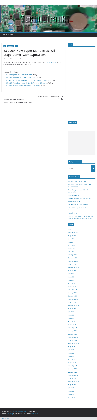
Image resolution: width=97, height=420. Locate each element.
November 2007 (73, 337)
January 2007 (72, 369)
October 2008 (72, 302)
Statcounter (4, 419)
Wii (16, 46)
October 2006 (72, 378)
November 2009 (73, 261)
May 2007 (71, 356)
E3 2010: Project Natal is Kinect (78, 205)
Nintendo (10, 46)
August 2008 (72, 309)
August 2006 (72, 385)
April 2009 (71, 283)
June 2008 (71, 315)
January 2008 (72, 331)
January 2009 (72, 293)
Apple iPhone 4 (73, 213)
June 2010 (71, 239)
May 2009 (71, 280)
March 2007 (72, 362)
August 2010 (72, 236)
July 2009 (71, 274)
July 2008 (71, 312)
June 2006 (71, 391)
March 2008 (72, 324)
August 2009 (72, 271)
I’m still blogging (73, 195)
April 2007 (71, 359)
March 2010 (72, 248)
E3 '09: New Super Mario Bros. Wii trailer (20, 77)
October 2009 (72, 264)
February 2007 (72, 366)
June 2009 (71, 277)
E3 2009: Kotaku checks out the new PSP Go (51, 97)
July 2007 (71, 350)
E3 (4, 46)
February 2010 (72, 251)
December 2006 (73, 372)
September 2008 (73, 305)
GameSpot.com (52, 62)
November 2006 (73, 375)
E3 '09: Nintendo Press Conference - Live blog (22, 86)
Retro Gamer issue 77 (75, 201)
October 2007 (72, 340)
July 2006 (71, 388)
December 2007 (73, 334)
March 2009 (72, 286)
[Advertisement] (81, 143)
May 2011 (71, 229)
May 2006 (71, 394)
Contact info (8, 35)
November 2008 (73, 299)
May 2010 (71, 242)
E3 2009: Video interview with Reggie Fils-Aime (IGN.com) (26, 83)
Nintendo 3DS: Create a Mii (77, 181)
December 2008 (73, 296)
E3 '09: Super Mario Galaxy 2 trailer (19, 75)
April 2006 (71, 397)
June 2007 (71, 353)
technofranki (17, 59)
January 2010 (72, 255)
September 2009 (73, 267)
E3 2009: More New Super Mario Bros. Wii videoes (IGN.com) (28, 80)
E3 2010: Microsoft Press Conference (80, 198)
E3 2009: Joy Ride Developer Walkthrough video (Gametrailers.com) (17, 101)
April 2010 (71, 245)
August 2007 (72, 347)
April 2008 (71, 321)
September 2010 (73, 232)
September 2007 (73, 343)
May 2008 (71, 318)
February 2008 (72, 328)
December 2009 (73, 258)
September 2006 (73, 381)
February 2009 (72, 290)
